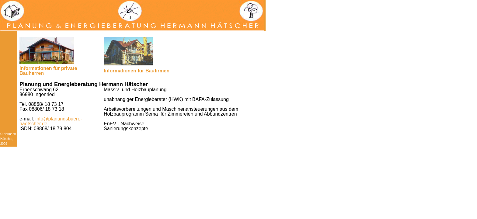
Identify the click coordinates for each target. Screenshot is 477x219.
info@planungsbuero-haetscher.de (50, 121)
